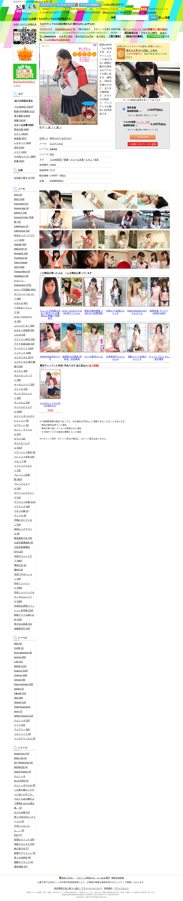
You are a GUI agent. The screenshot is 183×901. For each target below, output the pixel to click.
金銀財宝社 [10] (22, 628)
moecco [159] (21, 670)
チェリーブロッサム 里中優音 (160, 357)
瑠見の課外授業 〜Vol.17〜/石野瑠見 (93, 311)
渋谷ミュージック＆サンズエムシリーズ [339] (24, 597)
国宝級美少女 (131, 32)
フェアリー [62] (22, 729)
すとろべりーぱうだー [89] (24, 296)
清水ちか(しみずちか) (60, 138)
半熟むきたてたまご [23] (23, 522)
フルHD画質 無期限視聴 (136, 124)
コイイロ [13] (20, 389)
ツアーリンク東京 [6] (24, 452)
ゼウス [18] (19, 438)
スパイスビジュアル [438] (23, 409)
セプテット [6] (21, 425)
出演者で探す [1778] (24, 178)
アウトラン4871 (149, 32)
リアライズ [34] (22, 506)
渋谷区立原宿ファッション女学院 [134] (24, 608)
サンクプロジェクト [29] (23, 395)
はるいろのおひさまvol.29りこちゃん (72, 311)
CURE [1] (19, 648)
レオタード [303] (22, 143)
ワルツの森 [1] (21, 511)
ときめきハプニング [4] (23, 310)
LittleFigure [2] (21, 226)
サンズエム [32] (22, 402)
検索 (113, 17)
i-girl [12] (18, 661)
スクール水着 (29, 18)
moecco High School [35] (20, 677)
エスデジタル (65, 36)
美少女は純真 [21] (23, 624)
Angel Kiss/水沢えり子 (50, 357)
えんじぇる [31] (22, 720)
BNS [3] (18, 643)
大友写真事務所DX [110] (22, 549)
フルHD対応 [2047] (23, 107)
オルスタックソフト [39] (23, 377)
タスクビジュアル (84, 36)
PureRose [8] (20, 258)
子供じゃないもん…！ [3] (22, 828)
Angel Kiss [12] (21, 753)
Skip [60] (18, 698)
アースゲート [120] (23, 348)
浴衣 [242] (19, 147)
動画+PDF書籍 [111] (24, 111)
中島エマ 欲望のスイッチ (115, 311)
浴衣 (96, 159)
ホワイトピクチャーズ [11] (24, 495)
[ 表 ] (49, 127)
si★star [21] (20, 693)
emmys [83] (20, 657)
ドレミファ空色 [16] (24, 457)
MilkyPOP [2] (20, 249)
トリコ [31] (19, 725)
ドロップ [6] (20, 461)
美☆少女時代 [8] (22, 857)
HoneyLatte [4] (21, 208)
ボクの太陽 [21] (22, 812)
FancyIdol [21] (21, 203)
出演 (43, 138)
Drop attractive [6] (23, 652)
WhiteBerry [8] (21, 276)
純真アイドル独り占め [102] (24, 617)
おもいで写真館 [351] (25, 289)
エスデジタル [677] (23, 357)
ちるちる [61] (20, 303)
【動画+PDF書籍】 (134, 36)
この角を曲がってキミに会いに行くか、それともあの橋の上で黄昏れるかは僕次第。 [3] (24, 799)
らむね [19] (19, 335)
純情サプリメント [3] (24, 853)
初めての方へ (110, 12)
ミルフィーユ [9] (22, 734)
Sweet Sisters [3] (22, 771)
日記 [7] (18, 835)
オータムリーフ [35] (24, 384)
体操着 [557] (20, 138)
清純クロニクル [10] (24, 844)
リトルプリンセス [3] (24, 738)
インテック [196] (22, 353)
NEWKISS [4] (21, 767)
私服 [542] (19, 161)
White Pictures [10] (23, 716)
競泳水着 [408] (21, 129)
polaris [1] (19, 689)
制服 (66, 159)
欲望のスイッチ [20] (24, 839)
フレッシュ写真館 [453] (22, 477)
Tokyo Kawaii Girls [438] (20, 264)
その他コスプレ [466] (25, 156)
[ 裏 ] (57, 127)
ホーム (16, 18)
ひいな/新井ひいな (93, 356)
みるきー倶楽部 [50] (24, 330)
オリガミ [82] (20, 371)
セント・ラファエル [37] (23, 431)
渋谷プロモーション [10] (23, 576)
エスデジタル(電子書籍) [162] (24, 364)
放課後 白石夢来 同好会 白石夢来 (72, 357)
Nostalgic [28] (21, 253)
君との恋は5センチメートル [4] (25, 819)
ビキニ (89, 159)
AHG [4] (18, 194)
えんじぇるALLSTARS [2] (21, 778)
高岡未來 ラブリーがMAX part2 (159, 311)
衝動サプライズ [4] (23, 862)
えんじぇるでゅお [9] (24, 785)
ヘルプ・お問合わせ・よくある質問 (93, 878)
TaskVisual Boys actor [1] (22, 709)
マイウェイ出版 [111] (25, 502)
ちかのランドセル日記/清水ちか (50, 404)
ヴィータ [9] (20, 515)
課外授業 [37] (20, 866)
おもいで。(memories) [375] (22, 282)
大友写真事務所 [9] (23, 542)
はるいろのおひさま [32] (23, 319)
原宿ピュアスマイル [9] (23, 531)
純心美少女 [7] (21, 848)
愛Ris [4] (18, 569)
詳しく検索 (164, 17)
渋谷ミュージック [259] (22, 585)
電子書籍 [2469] (22, 116)
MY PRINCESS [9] (23, 762)
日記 (52, 154)
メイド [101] (20, 152)
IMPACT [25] (20, 213)
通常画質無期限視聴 (134, 109)
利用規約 (108, 888)
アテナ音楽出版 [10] (24, 344)
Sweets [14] (20, 702)
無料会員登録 (150, 12)
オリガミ (100, 36)
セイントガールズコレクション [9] (24, 418)
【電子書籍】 (115, 36)
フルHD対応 (56, 159)
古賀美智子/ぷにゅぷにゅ (115, 357)
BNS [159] (19, 199)
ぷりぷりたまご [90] (24, 325)
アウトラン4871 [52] (24, 339)
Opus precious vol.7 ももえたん (137, 311)
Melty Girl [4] (20, 758)
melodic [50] (20, 244)
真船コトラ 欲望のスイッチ (137, 357)
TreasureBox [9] (22, 271)
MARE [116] (20, 666)
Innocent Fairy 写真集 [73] (24, 219)
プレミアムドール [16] (22, 486)
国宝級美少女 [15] (23, 538)
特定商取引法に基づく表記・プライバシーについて (78, 888)
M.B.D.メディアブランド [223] (24, 237)
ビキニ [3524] (21, 134)
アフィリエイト (121, 888)
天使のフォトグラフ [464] (23, 558)
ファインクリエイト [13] (23, 468)
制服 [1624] (19, 120)
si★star (53, 149)
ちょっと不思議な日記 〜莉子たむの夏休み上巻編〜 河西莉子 (50, 314)
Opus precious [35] (23, 684)
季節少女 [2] (20, 565)
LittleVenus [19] (22, 231)
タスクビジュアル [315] (22, 445)
